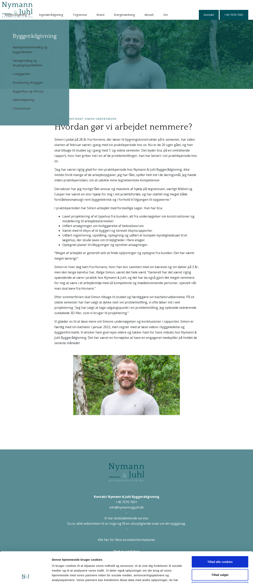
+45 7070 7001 (75, 15)
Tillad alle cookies (220, 531)
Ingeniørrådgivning (90, 5)
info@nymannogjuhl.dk (126, 507)
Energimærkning (164, 5)
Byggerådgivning (55, 5)
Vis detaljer (205, 575)
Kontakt (50, 15)
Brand (140, 5)
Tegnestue (119, 5)
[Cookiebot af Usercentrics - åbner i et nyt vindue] (25, 575)
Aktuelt (188, 5)
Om (205, 5)
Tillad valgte (219, 544)
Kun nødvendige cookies (220, 557)
